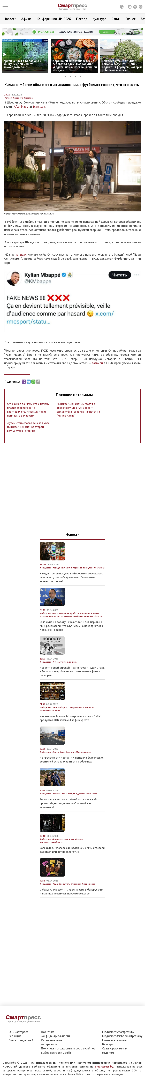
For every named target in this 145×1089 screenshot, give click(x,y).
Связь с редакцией (21, 1040)
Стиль (115, 19)
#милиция (64, 625)
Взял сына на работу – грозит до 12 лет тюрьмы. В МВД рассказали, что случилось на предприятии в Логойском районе (71, 637)
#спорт (8, 109)
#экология (91, 805)
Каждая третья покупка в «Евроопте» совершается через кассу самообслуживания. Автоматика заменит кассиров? (72, 588)
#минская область (92, 627)
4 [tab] (82, 76)
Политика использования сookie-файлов (68, 1048)
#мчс (71, 850)
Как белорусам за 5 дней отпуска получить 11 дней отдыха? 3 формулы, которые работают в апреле (122, 65)
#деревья (80, 805)
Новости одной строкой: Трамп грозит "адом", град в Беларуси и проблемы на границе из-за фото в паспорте (72, 682)
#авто (55, 763)
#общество (45, 579)
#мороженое (88, 895)
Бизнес (130, 19)
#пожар (79, 850)
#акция (71, 805)
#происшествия (60, 850)
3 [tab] (77, 76)
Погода (81, 19)
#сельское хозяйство (72, 627)
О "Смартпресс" (19, 1032)
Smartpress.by (104, 1066)
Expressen (39, 118)
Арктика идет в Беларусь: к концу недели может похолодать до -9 (22, 64)
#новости (18, 109)
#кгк (54, 719)
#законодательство (50, 627)
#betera (56, 805)
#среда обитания (61, 579)
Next (140, 54)
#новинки (76, 895)
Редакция (15, 1036)
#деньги (95, 625)
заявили (98, 374)
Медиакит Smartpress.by (118, 1032)
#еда (55, 895)
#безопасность (83, 763)
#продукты (64, 895)
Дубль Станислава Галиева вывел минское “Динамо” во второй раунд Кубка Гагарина (28, 438)
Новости (9, 19)
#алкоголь (88, 719)
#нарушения (75, 719)
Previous (4, 54)
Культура (99, 19)
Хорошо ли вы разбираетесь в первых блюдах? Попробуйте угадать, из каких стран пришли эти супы (75, 65)
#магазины (98, 579)
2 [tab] (71, 76)
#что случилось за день (64, 673)
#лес (63, 805)
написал (21, 266)
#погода (69, 763)
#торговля (76, 579)
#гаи (62, 763)
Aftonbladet (22, 118)
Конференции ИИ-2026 (54, 19)
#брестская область (50, 722)
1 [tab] (66, 76)
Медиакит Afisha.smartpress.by (122, 1036)
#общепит (63, 719)
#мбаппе (28, 109)
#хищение (85, 625)
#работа (74, 625)
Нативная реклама (114, 1040)
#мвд (55, 625)
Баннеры (107, 1044)
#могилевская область (51, 853)
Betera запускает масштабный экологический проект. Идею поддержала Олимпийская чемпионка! (68, 814)
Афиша (26, 19)
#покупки (88, 579)
